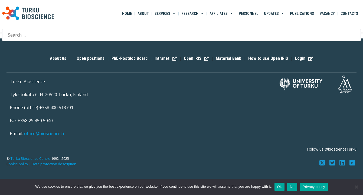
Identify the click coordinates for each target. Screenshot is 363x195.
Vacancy (327, 13)
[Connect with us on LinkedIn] (343, 162)
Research (192, 13)
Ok (279, 187)
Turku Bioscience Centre (31, 158)
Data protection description (54, 163)
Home (127, 13)
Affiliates (221, 13)
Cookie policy (17, 163)
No (292, 187)
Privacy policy (314, 187)
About (143, 13)
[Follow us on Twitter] (323, 162)
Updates (274, 13)
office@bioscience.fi (44, 133)
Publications (302, 13)
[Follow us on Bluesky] (333, 162)
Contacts (349, 13)
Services (165, 13)
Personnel (248, 13)
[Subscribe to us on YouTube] (352, 162)
